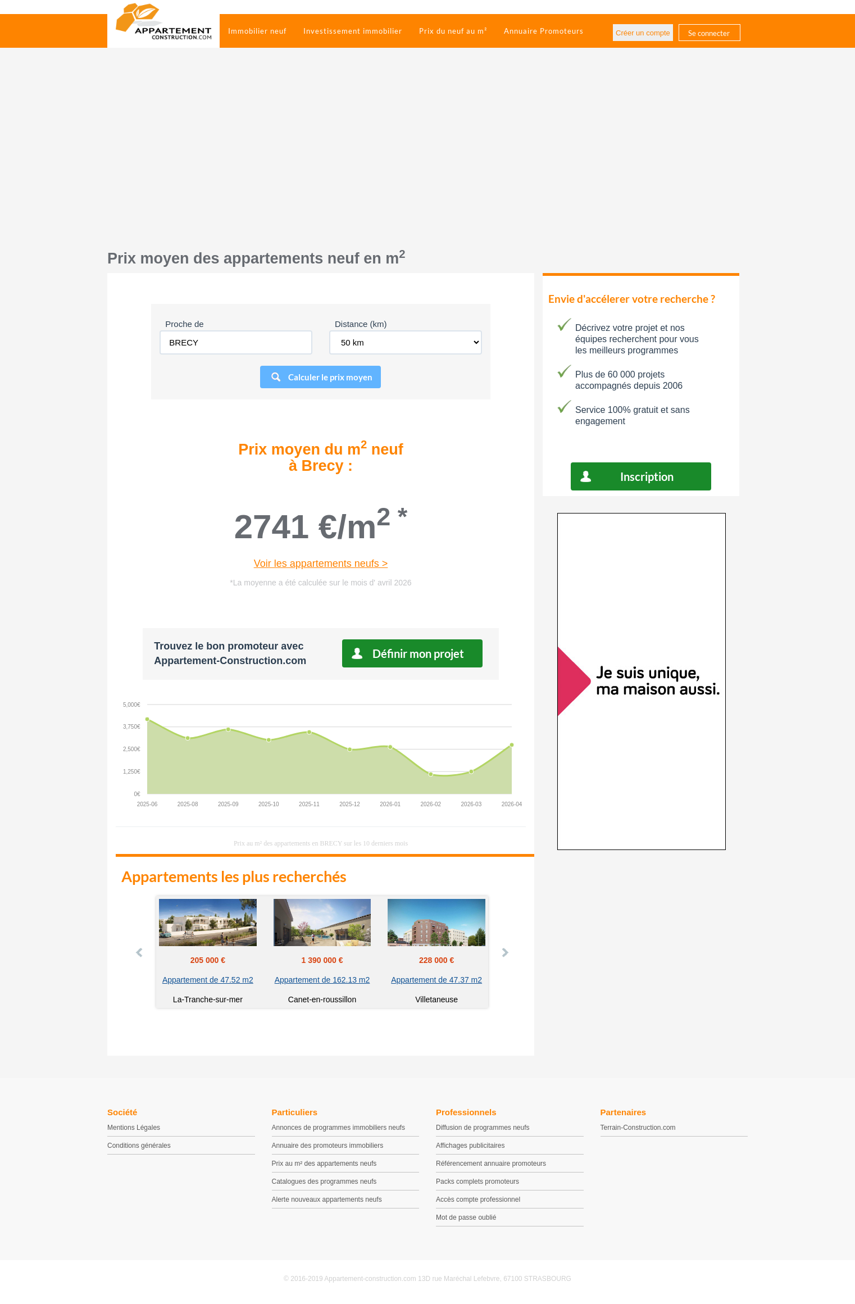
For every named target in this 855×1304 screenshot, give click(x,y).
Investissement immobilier (352, 30)
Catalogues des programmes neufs (324, 1181)
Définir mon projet (418, 653)
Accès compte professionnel (478, 1199)
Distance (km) (361, 324)
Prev (140, 952)
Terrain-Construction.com (638, 1128)
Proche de (184, 324)
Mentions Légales (133, 1128)
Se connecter (709, 33)
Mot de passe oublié (466, 1217)
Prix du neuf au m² (453, 30)
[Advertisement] (427, 154)
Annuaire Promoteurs (544, 30)
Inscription (647, 476)
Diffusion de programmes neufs (483, 1128)
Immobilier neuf (257, 30)
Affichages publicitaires (470, 1145)
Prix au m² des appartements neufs (324, 1163)
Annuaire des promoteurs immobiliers (328, 1145)
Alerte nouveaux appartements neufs (327, 1199)
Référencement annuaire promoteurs (491, 1163)
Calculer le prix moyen (330, 377)
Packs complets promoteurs (477, 1181)
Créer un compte (643, 33)
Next (504, 952)
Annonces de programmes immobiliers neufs (338, 1128)
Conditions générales (139, 1145)
